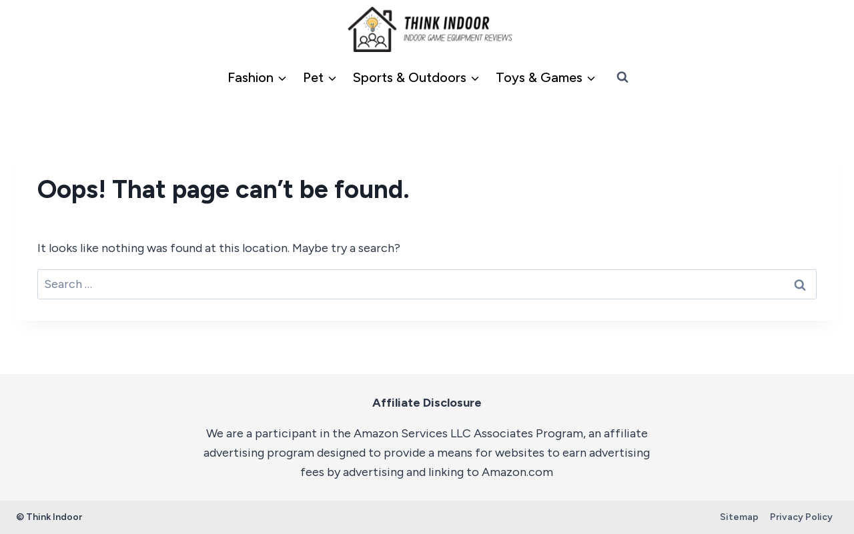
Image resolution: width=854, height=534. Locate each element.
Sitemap (739, 517)
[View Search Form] (622, 77)
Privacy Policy (801, 517)
